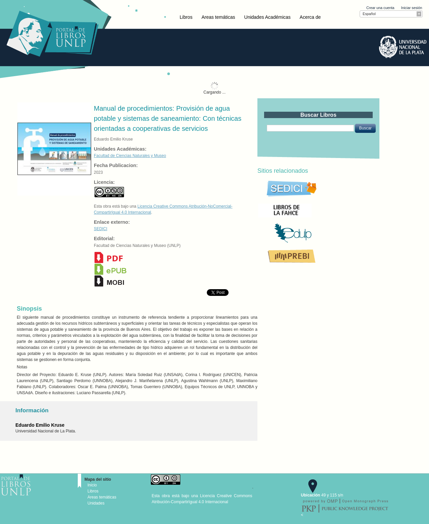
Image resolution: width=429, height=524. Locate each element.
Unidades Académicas (267, 17)
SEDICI (100, 228)
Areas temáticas (218, 17)
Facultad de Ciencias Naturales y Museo (130, 155)
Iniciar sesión (411, 8)
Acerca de (310, 17)
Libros (186, 17)
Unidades (96, 503)
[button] (365, 128)
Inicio (92, 485)
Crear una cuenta (380, 8)
